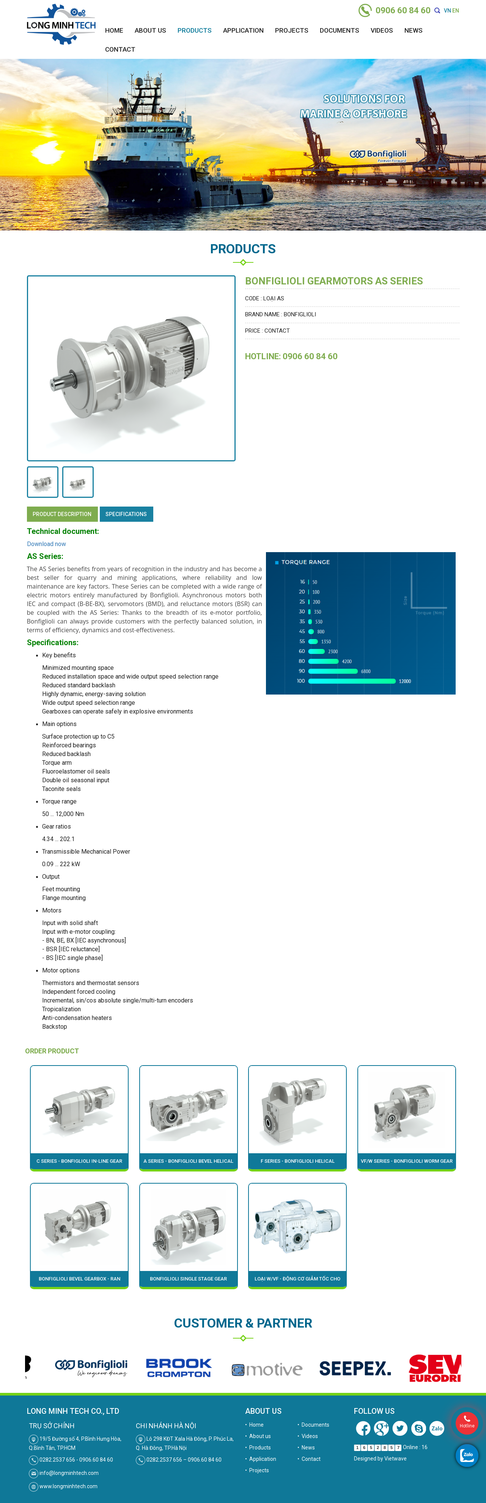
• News (306, 1448)
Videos (382, 30)
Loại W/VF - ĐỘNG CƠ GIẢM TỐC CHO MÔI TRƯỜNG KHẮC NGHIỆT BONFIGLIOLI (297, 1281)
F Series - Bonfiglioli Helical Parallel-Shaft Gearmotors (297, 1163)
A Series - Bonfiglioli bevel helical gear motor (188, 1163)
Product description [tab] (62, 514)
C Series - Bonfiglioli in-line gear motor (79, 1163)
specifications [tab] (126, 514)
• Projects (257, 1470)
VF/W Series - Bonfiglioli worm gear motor (407, 1163)
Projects (291, 30)
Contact (120, 49)
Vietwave (395, 1459)
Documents (339, 30)
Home (114, 30)
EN (455, 11)
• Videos (307, 1436)
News (413, 30)
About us (150, 30)
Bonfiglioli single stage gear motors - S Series (188, 1281)
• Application (260, 1459)
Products (195, 30)
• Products (258, 1448)
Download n (42, 544)
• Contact (309, 1459)
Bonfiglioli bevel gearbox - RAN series (79, 1281)
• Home (254, 1425)
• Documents (313, 1425)
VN (447, 11)
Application (243, 30)
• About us (258, 1436)
